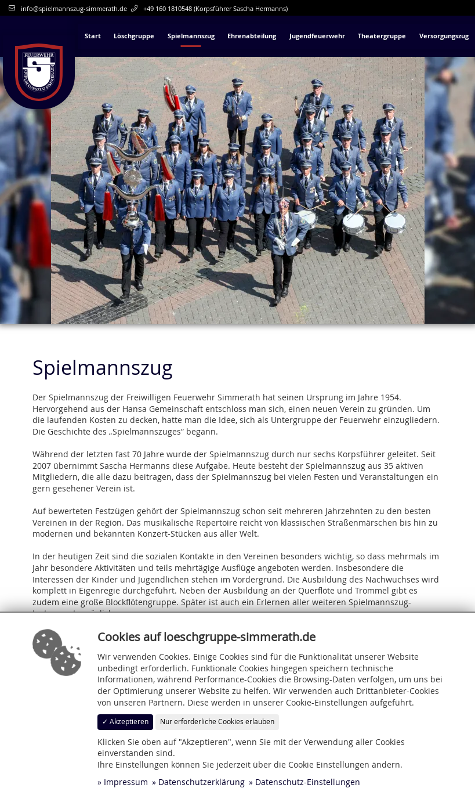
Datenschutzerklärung (201, 781)
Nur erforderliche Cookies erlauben (217, 721)
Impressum (126, 781)
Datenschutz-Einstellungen (307, 781)
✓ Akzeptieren (125, 721)
